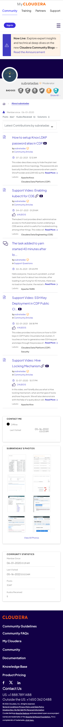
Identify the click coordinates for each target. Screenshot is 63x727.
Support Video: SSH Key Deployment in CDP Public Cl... (30, 303)
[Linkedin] (18, 682)
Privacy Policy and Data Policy (31, 707)
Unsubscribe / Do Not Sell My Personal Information (23, 710)
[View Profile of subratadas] (20, 148)
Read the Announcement (29, 52)
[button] (18, 463)
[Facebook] (3, 682)
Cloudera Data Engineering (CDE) (37, 234)
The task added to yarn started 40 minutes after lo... (29, 248)
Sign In (10, 25)
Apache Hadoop (22, 713)
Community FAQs (16, 633)
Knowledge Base (15, 666)
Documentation (14, 658)
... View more (51, 173)
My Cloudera (12, 641)
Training (26, 10)
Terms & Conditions (11, 707)
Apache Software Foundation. (38, 717)
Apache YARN (28, 289)
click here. (29, 720)
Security (25, 351)
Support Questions (23, 263)
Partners (40, 10)
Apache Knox (27, 177)
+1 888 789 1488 (20, 695)
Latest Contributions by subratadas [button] (27, 125)
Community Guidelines (20, 626)
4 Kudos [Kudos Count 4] (21, 327)
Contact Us (12, 689)
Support (55, 10)
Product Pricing (14, 675)
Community (9, 10)
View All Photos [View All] (31, 538)
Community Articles (23, 152)
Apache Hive (27, 404)
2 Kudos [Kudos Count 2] (21, 384)
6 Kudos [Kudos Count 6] (21, 214)
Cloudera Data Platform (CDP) (35, 181)
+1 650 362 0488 (39, 699)
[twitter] (10, 682)
